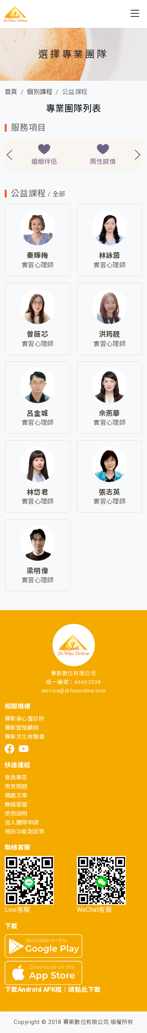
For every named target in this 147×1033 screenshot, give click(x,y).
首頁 (11, 92)
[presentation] (9, 155)
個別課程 (40, 92)
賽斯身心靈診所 (24, 719)
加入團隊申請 (22, 822)
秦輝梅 (37, 255)
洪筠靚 (109, 334)
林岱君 (37, 492)
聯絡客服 (16, 804)
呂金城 (37, 413)
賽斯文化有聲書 (24, 737)
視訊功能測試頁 (24, 831)
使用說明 (16, 813)
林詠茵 (109, 255)
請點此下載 (84, 989)
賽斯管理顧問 (22, 728)
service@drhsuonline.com (73, 690)
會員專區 (16, 777)
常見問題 (16, 786)
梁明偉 (37, 571)
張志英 (109, 492)
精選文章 (16, 795)
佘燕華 (109, 413)
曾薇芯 (37, 334)
